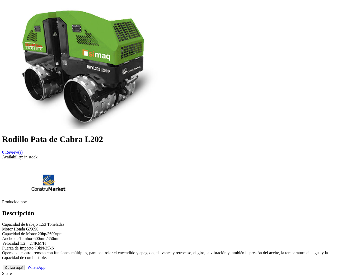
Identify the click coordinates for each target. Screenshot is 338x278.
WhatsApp (35, 267)
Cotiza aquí (14, 268)
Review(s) (12, 152)
